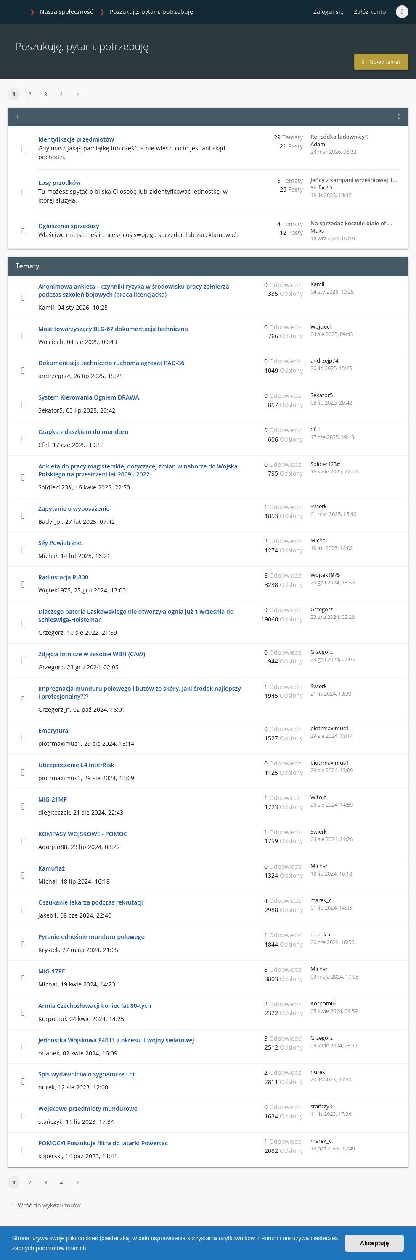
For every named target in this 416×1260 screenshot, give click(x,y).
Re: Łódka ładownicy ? (339, 136)
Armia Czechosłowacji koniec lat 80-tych (94, 1006)
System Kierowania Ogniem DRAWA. (89, 397)
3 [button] (45, 94)
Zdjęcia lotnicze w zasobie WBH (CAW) (91, 654)
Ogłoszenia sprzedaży (68, 226)
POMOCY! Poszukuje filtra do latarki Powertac (103, 1143)
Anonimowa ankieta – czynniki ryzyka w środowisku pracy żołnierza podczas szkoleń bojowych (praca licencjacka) (133, 290)
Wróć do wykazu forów (46, 1205)
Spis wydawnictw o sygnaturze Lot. (87, 1074)
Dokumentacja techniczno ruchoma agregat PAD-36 (111, 363)
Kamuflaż (51, 868)
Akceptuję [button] (374, 1243)
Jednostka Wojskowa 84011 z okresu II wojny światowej (116, 1040)
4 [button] (61, 94)
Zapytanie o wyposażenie (73, 509)
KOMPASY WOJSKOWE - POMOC (82, 834)
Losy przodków (59, 183)
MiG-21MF (52, 799)
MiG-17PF (51, 971)
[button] (90, 1249)
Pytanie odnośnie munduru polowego (91, 937)
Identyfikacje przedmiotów (76, 139)
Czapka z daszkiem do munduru (83, 432)
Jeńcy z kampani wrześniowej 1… (353, 180)
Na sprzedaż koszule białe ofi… (351, 223)
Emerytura (53, 730)
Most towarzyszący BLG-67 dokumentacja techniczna (113, 329)
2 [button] (29, 94)
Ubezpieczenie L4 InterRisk (76, 765)
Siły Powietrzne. (60, 543)
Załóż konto (370, 12)
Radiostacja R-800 (63, 577)
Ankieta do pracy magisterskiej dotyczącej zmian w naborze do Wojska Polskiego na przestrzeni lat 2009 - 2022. (138, 470)
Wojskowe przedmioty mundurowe (88, 1109)
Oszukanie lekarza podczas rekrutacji (90, 902)
